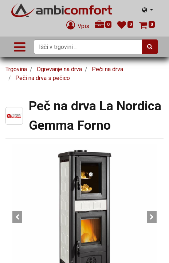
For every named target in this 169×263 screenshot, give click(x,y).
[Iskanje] (150, 46)
